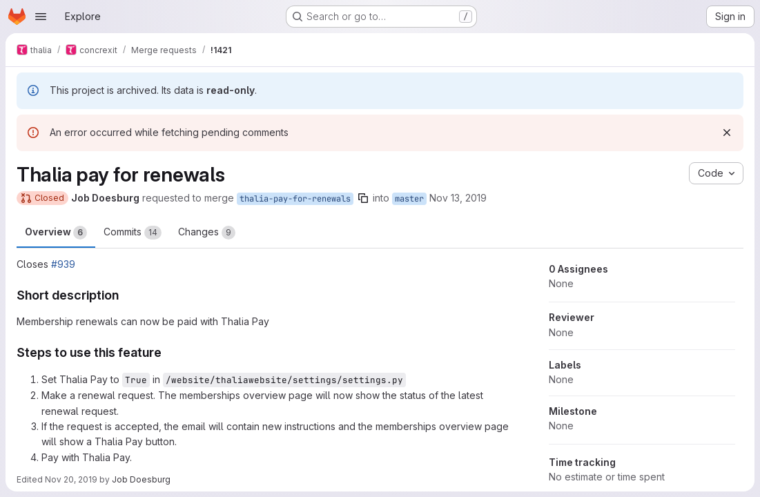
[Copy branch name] (363, 198)
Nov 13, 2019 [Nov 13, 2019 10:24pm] (458, 198)
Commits (133, 233)
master (409, 198)
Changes (206, 233)
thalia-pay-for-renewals (295, 198)
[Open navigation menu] (41, 17)
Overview (56, 233)
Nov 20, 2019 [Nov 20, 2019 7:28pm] (71, 479)
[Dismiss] (727, 132)
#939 (63, 264)
